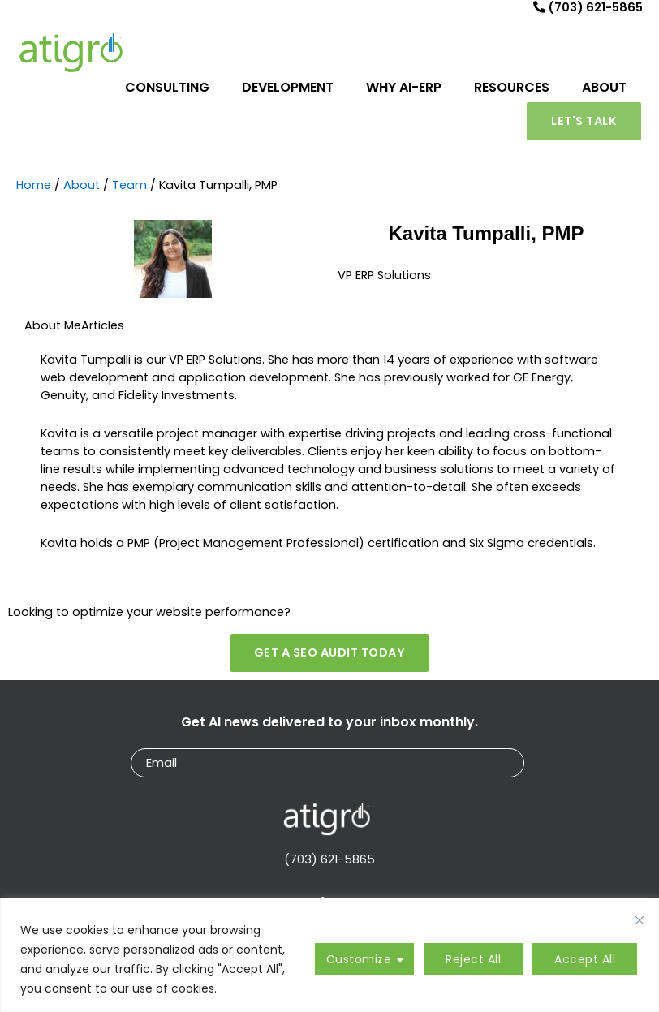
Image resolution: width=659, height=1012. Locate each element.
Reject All (473, 959)
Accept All (584, 959)
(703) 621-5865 (329, 866)
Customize (359, 959)
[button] (584, 128)
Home (33, 191)
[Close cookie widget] (639, 920)
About (81, 191)
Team (129, 191)
